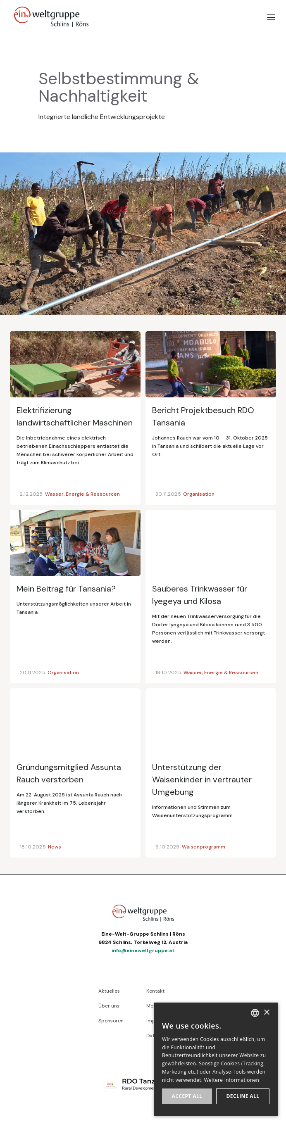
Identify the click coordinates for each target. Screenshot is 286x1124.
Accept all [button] (187, 1096)
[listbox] (255, 1013)
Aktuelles (109, 991)
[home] (49, 17)
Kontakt (155, 991)
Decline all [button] (243, 1096)
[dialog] (216, 1059)
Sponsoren (111, 1020)
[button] (271, 17)
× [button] (266, 1013)
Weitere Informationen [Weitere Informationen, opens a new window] (232, 1080)
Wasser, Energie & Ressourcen (82, 494)
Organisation (198, 494)
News (54, 847)
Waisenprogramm (203, 847)
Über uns (108, 1006)
